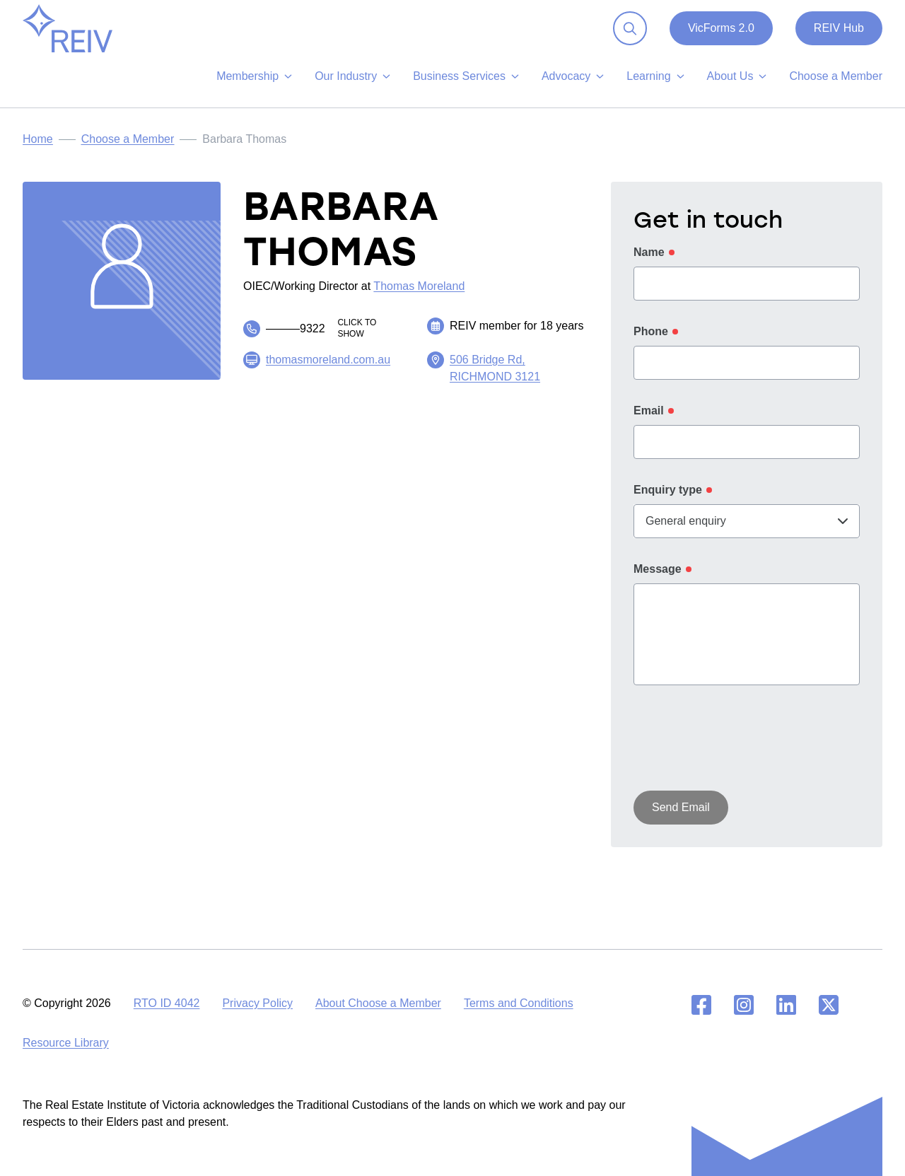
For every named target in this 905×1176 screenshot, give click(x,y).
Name (649, 263)
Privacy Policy (257, 1003)
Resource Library (66, 1043)
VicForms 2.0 (721, 39)
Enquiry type (668, 501)
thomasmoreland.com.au (328, 371)
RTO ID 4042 (167, 1003)
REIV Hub (839, 39)
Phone (651, 343)
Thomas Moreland (419, 297)
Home (38, 150)
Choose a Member (128, 150)
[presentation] (741, 751)
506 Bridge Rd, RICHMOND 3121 (495, 379)
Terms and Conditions (518, 1003)
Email (649, 422)
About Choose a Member (378, 1003)
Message (658, 580)
